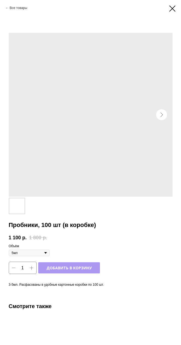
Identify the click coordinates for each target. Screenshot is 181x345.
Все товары (18, 8)
